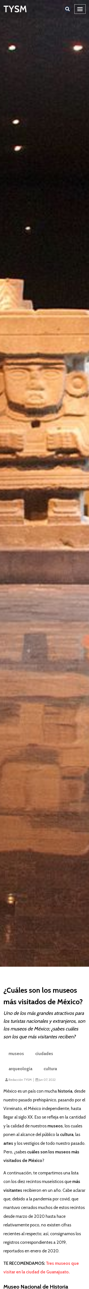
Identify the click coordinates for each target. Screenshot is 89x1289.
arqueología (20, 1068)
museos (16, 1053)
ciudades (44, 1053)
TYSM (15, 8)
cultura (50, 1068)
